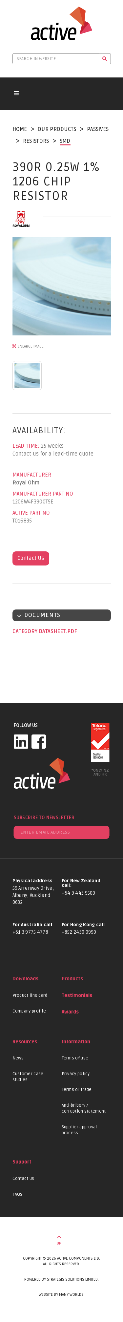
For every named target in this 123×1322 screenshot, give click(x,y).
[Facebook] (38, 741)
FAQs (17, 1194)
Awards (70, 1012)
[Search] (105, 58)
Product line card (30, 995)
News (18, 1058)
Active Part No (31, 513)
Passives (98, 129)
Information (76, 1042)
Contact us (23, 1178)
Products (72, 979)
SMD (65, 141)
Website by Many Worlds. (62, 1294)
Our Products (57, 129)
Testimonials (77, 995)
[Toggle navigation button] (16, 93)
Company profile (29, 1011)
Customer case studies (28, 1076)
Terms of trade (77, 1089)
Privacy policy (76, 1074)
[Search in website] (55, 58)
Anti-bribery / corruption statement (84, 1108)
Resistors (36, 141)
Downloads (25, 979)
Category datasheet (39, 631)
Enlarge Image (31, 346)
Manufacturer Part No (42, 494)
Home (19, 129)
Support (21, 1162)
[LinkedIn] (21, 741)
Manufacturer (31, 475)
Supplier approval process (79, 1130)
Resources (24, 1042)
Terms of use (75, 1058)
